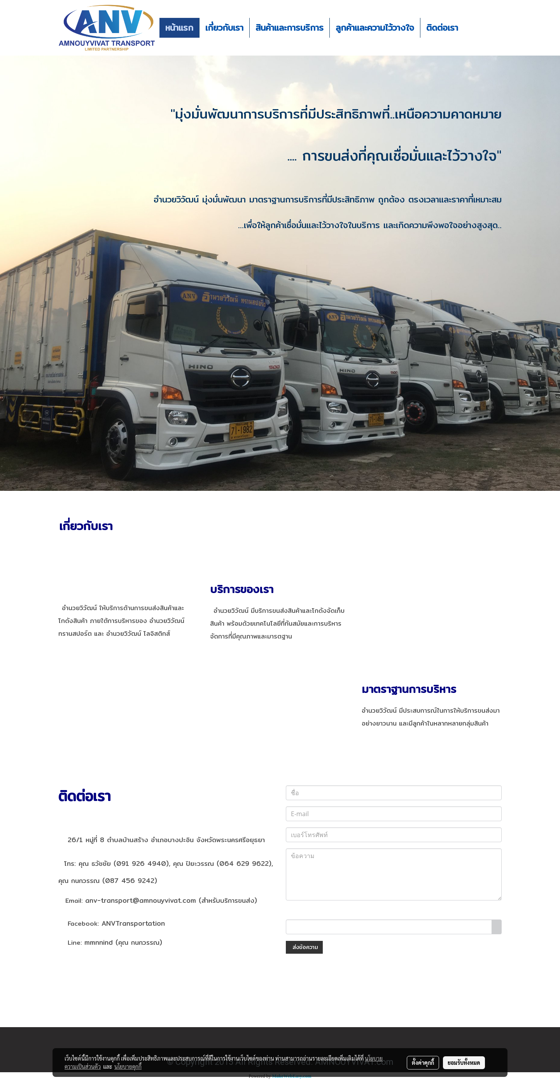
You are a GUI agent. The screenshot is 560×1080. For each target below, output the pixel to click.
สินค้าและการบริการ (290, 27)
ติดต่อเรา (442, 27)
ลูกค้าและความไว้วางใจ (375, 27)
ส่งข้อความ (304, 947)
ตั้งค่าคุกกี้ (423, 1062)
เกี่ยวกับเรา (224, 27)
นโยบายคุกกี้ (128, 1066)
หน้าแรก (179, 27)
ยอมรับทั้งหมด (464, 1062)
